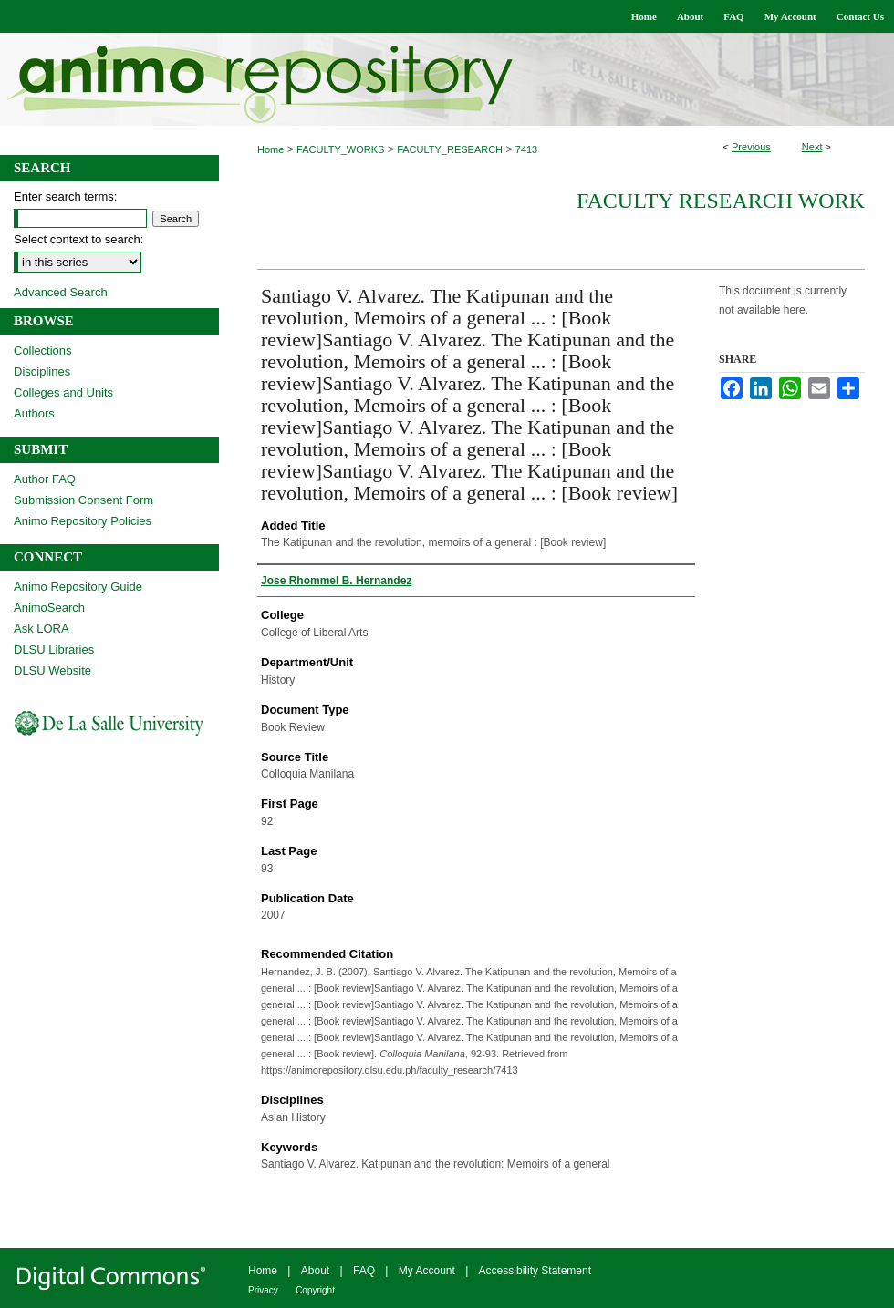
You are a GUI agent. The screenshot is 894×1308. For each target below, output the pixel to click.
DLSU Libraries (54, 649)
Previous (751, 146)
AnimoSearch (49, 607)
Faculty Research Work (721, 200)
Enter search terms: (65, 196)
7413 (526, 149)
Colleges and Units (63, 392)
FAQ (364, 1270)
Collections (43, 350)
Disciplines (42, 371)
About (315, 1270)
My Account (427, 1270)
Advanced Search (61, 292)
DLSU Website (52, 670)
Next (812, 146)
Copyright (315, 1290)
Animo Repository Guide (78, 586)
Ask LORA (41, 628)
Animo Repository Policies (82, 521)
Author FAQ (45, 479)
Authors (34, 413)
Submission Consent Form (83, 500)
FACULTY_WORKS (340, 149)
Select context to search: (78, 239)
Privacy (263, 1290)
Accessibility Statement (535, 1270)
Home (270, 149)
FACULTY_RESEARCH (450, 149)
